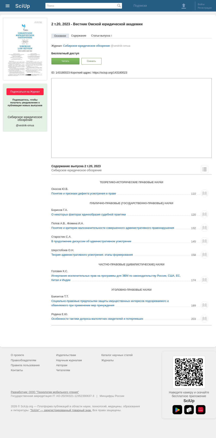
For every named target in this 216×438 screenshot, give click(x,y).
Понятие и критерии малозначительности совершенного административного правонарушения (112, 227)
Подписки (140, 5)
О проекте (17, 355)
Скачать (91, 61)
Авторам (61, 365)
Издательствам (66, 355)
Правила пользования (25, 365)
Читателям (63, 370)
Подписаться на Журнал (25, 91)
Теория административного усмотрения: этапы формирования (92, 254)
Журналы (107, 360)
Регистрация (205, 7)
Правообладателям (23, 360)
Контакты (17, 370)
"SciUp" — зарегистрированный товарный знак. (61, 410)
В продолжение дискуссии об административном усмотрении (91, 241)
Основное (60, 35)
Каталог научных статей (117, 355)
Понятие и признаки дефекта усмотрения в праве (83, 193)
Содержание (78, 35)
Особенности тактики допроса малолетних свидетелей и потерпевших (97, 318)
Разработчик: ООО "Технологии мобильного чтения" (45, 392)
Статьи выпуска (101, 35)
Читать (65, 61)
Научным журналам (69, 360)
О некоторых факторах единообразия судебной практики (88, 214)
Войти (201, 4)
